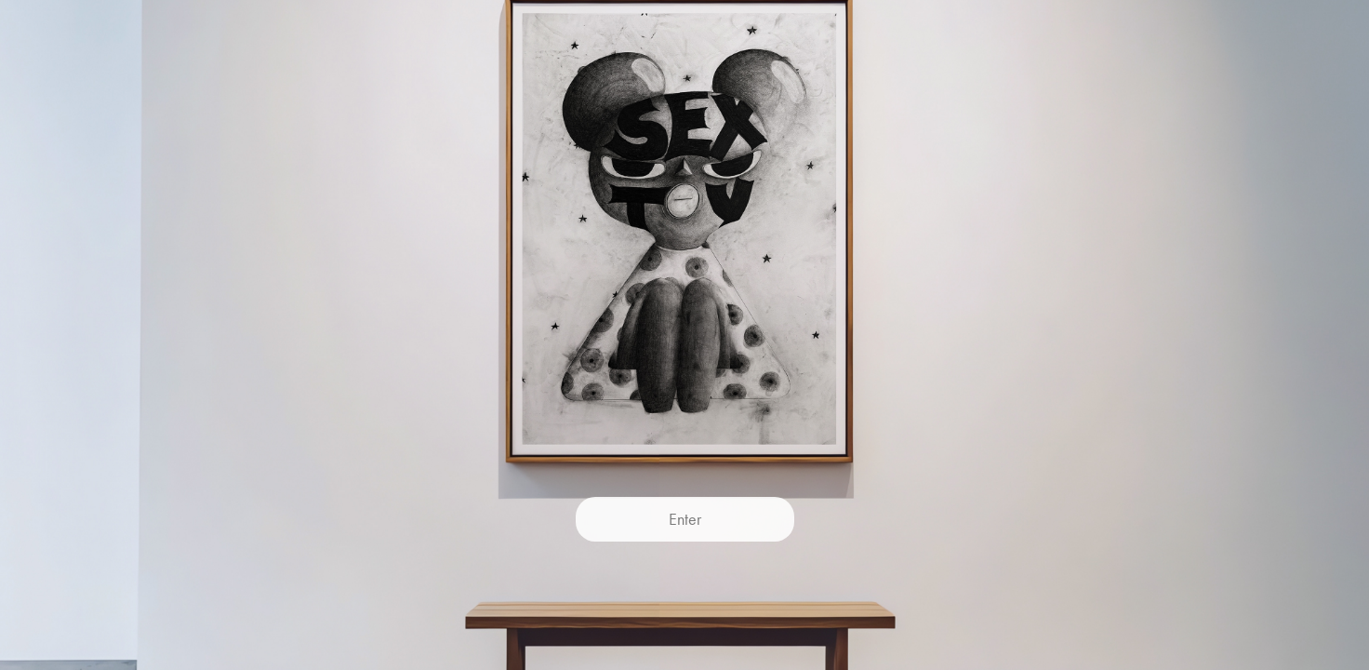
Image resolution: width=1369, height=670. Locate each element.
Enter (685, 519)
